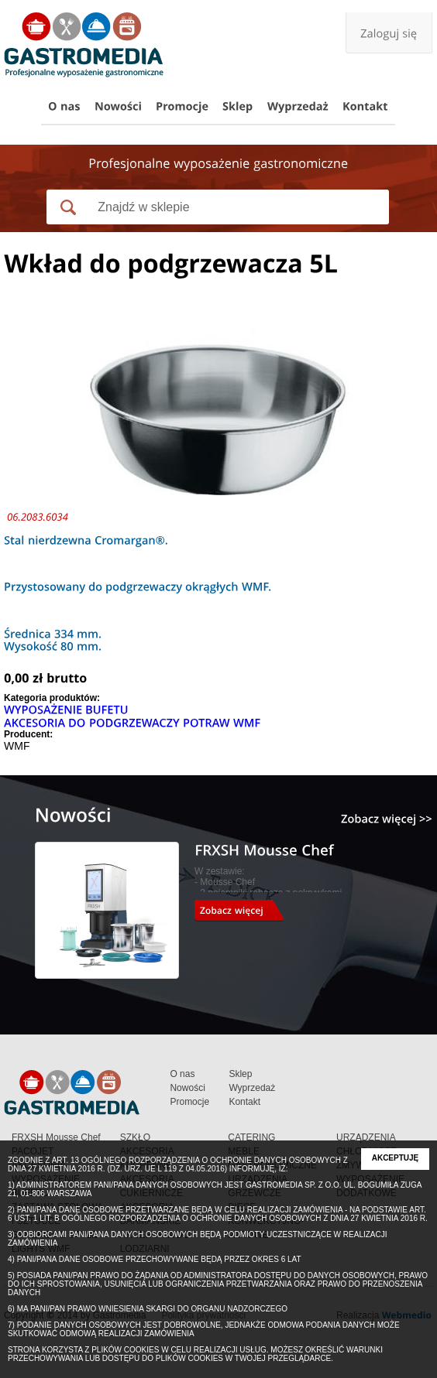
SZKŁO (135, 1137)
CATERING (251, 1137)
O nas (182, 1074)
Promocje (189, 1101)
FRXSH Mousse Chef (56, 1137)
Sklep (240, 1074)
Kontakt (244, 1101)
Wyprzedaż (252, 1087)
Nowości (187, 1087)
